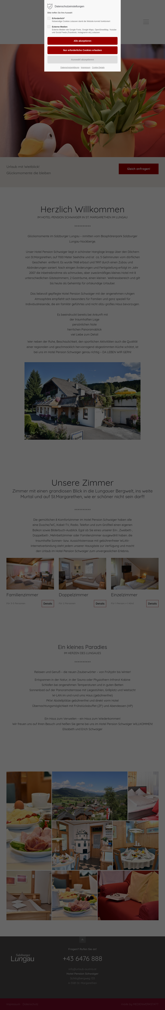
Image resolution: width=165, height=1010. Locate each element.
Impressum (85, 67)
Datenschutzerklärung (69, 67)
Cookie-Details (98, 67)
